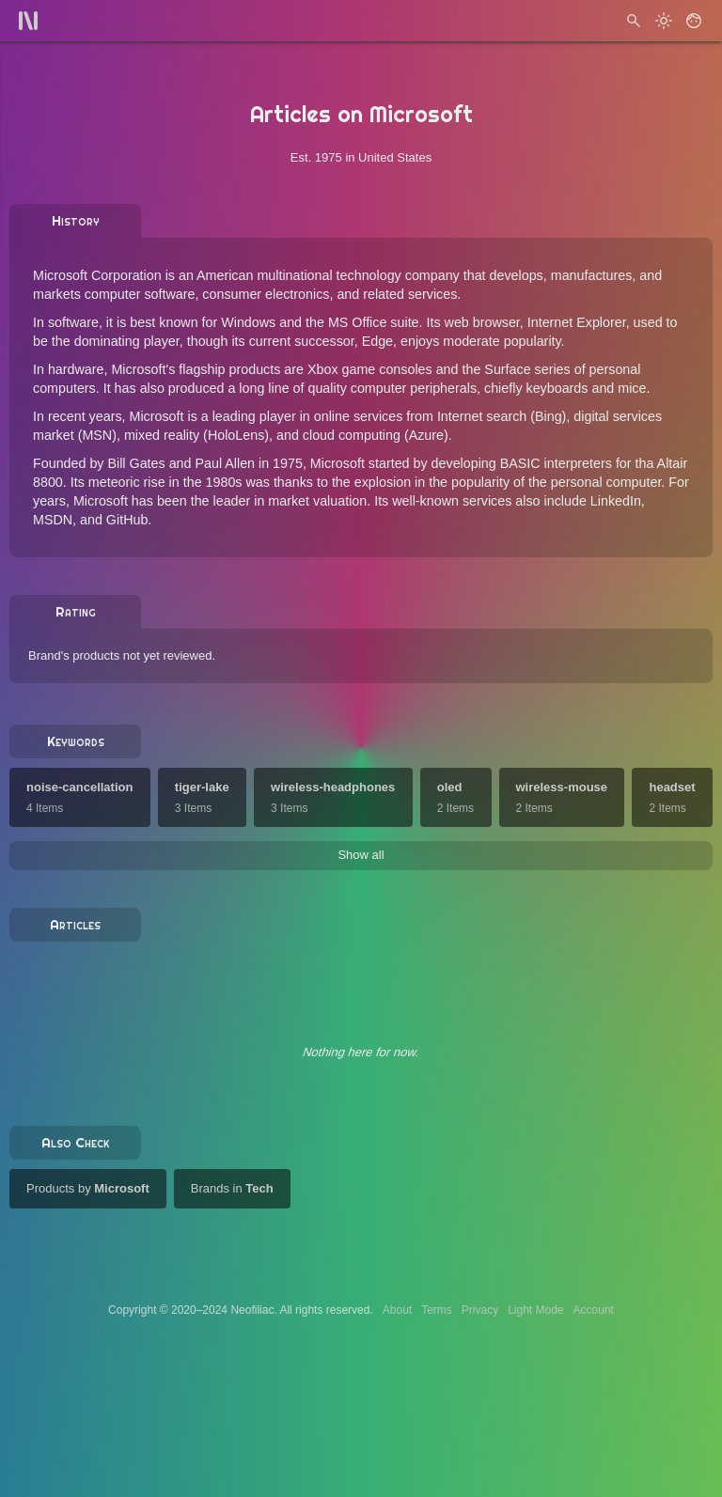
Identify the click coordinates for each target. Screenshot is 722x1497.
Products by (87, 1188)
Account (593, 1310)
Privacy (480, 1310)
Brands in (232, 1188)
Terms (436, 1310)
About (397, 1310)
